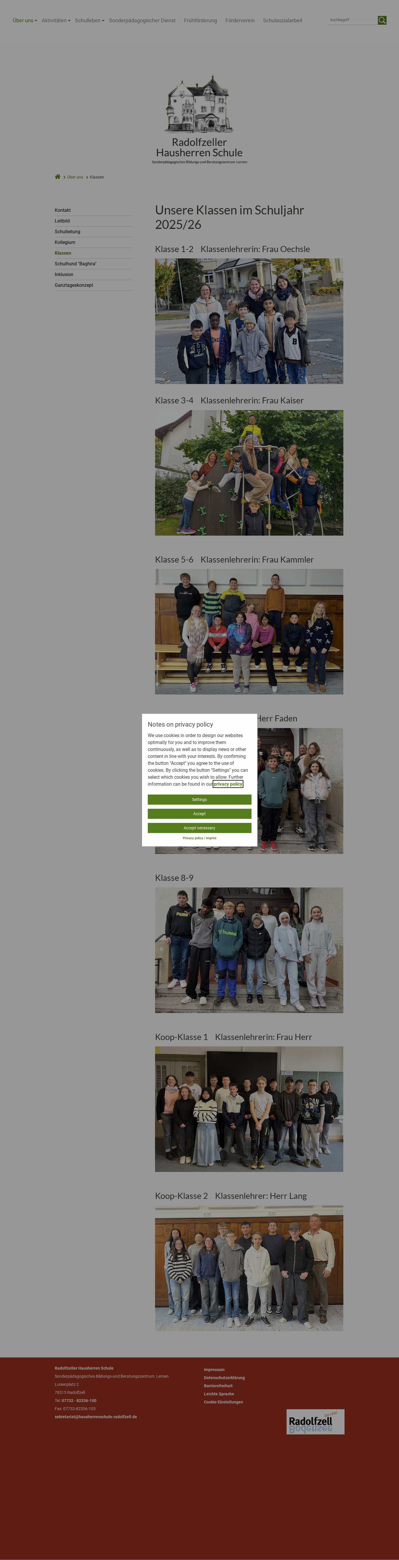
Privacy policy (193, 838)
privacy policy (228, 784)
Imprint (211, 838)
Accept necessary (199, 827)
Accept (199, 813)
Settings (199, 799)
